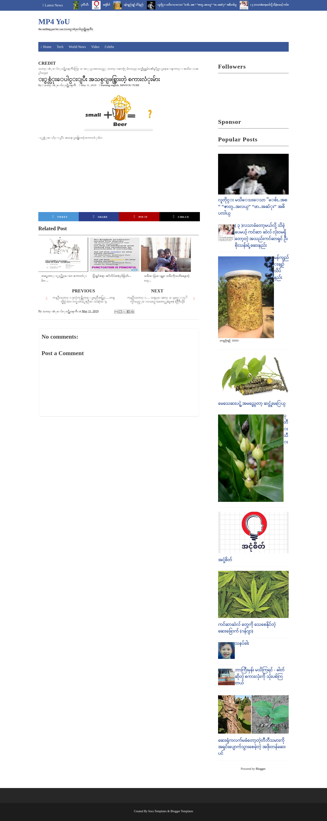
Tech (60, 47)
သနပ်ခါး (242, 643)
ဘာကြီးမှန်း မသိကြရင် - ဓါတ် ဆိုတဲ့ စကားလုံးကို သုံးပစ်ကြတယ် (260, 676)
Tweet (60, 216)
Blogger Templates (182, 811)
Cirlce (181, 216)
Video (95, 47)
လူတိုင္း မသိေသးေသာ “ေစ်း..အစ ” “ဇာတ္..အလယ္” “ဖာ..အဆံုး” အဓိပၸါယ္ (200, 4)
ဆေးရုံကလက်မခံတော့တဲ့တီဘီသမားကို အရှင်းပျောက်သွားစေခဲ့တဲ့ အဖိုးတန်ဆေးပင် (251, 746)
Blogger (260, 768)
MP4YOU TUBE (129, 85)
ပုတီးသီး (88, 4)
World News (77, 47)
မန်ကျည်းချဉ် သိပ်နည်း (137, 4)
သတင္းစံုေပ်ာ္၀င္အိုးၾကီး (60, 85)
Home (47, 47)
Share (100, 216)
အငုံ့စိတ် (109, 4)
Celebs (109, 47)
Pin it (141, 216)
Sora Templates (157, 811)
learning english (110, 85)
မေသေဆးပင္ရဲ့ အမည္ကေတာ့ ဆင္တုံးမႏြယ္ (251, 403)
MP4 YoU (54, 21)
